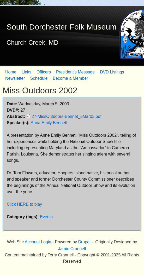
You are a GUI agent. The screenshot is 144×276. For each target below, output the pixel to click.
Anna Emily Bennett (49, 122)
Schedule (39, 78)
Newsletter (15, 78)
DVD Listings (112, 72)
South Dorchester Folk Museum (62, 26)
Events (46, 217)
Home (10, 72)
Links (26, 72)
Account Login (38, 242)
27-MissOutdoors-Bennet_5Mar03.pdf (66, 116)
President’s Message (75, 72)
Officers (44, 72)
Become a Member (70, 78)
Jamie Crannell (72, 248)
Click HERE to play (24, 204)
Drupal (84, 242)
